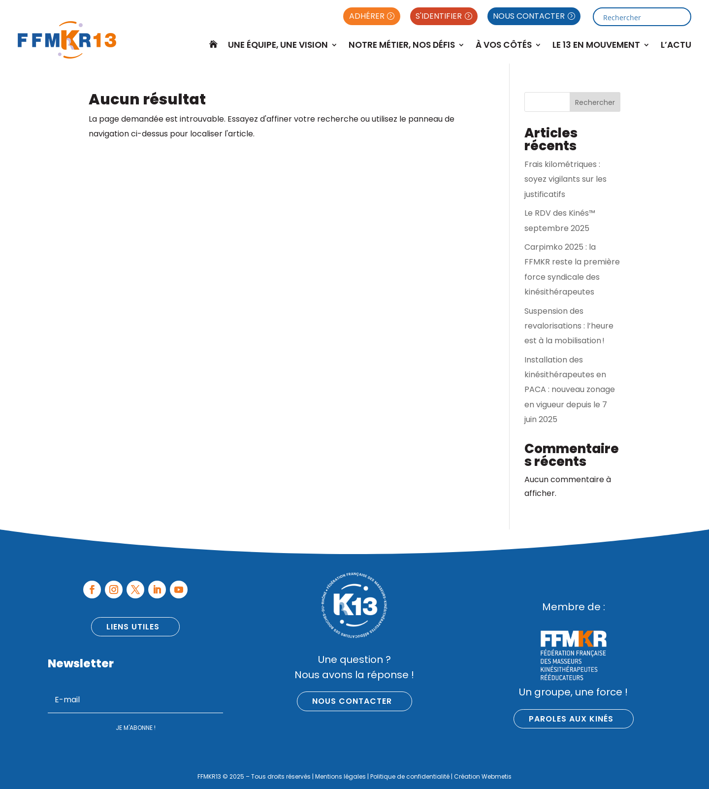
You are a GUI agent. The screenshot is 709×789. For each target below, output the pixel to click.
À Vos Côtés (504, 45)
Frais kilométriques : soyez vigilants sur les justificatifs (565, 179)
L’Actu (676, 45)
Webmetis (497, 776)
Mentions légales (340, 776)
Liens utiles (133, 626)
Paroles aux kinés (571, 718)
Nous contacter (352, 701)
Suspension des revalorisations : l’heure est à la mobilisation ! (568, 326)
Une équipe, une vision (278, 45)
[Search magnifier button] (681, 16)
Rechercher (595, 102)
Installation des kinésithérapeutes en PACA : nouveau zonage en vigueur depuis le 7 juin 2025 (569, 390)
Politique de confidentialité (410, 776)
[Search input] (638, 17)
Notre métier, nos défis (402, 45)
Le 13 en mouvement (596, 45)
